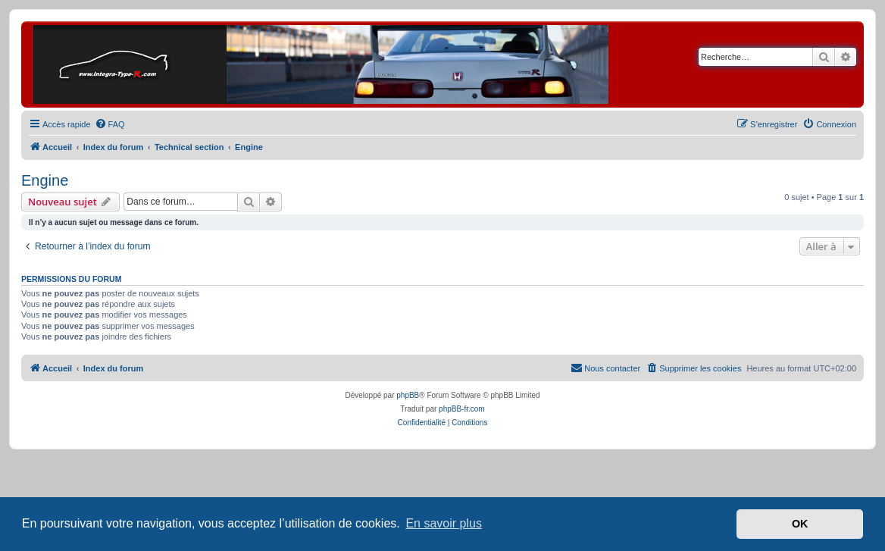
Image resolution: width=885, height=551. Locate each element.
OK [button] (800, 524)
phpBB (407, 395)
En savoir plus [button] (443, 523)
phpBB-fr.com (462, 409)
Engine (44, 180)
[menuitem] (110, 124)
